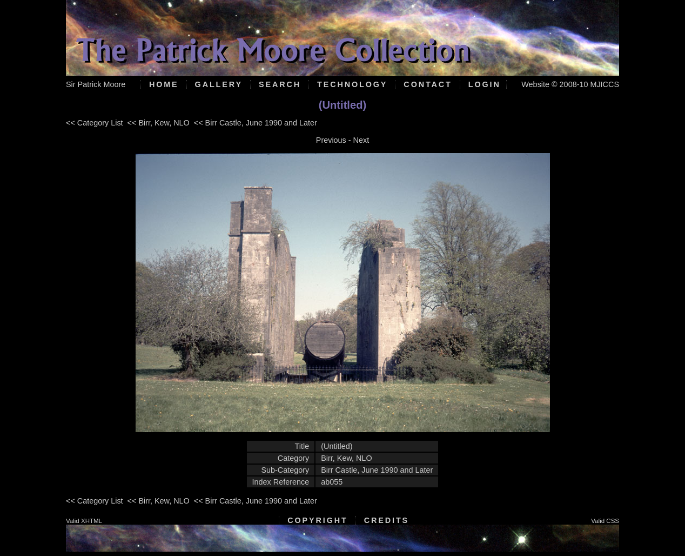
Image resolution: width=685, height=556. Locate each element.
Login (484, 84)
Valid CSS (605, 521)
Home (164, 84)
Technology (352, 84)
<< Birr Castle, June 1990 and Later (255, 122)
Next (361, 140)
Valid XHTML (84, 521)
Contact (428, 84)
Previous (331, 140)
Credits (386, 520)
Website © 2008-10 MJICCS (570, 84)
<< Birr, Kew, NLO (158, 122)
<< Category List (94, 122)
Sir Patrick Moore (95, 84)
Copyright (317, 520)
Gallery (219, 84)
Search (280, 84)
